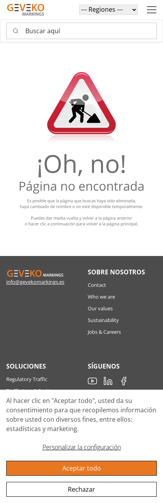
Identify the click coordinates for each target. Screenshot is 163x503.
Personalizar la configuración (82, 447)
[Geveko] (25, 9)
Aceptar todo (81, 468)
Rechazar (81, 489)
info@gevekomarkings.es (35, 281)
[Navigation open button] (152, 10)
